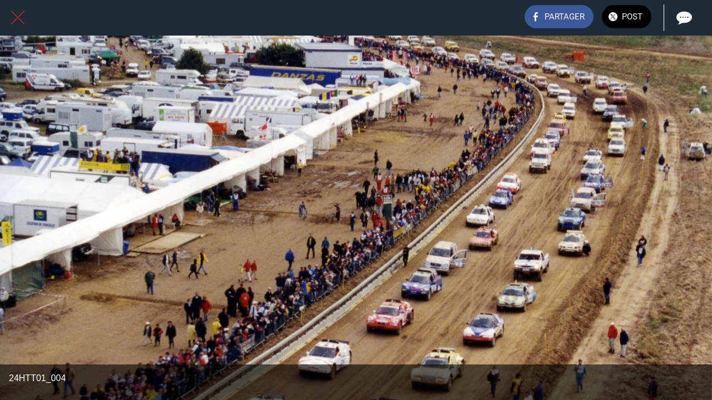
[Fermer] (17, 17)
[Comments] (683, 17)
